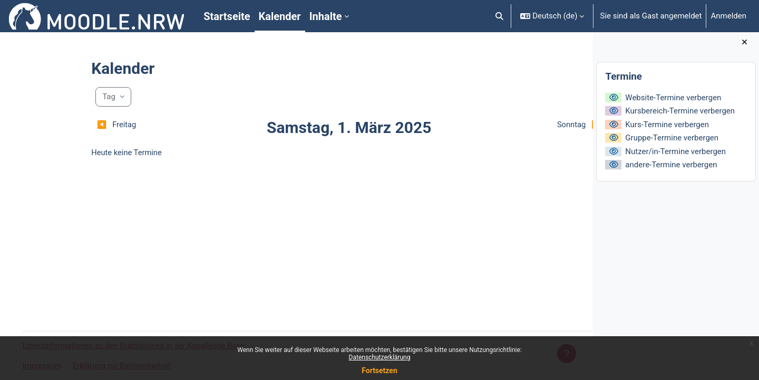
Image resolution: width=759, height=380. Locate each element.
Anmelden (728, 16)
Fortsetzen (379, 370)
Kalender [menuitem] (280, 16)
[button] (499, 16)
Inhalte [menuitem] (325, 16)
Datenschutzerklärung (380, 357)
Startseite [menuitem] (226, 16)
